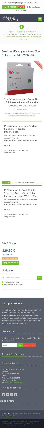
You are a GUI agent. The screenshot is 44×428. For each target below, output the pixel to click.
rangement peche (18, 423)
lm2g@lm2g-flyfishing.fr (15, 382)
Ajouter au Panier (10, 263)
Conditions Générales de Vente (21, 413)
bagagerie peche (7, 423)
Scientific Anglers (22, 109)
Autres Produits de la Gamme (23, 182)
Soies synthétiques (30, 32)
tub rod (23, 425)
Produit (6, 182)
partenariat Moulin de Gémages (19, 421)
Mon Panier (13, 7)
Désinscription (29, 345)
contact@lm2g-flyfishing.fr (14, 3)
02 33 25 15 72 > (31, 3)
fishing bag (6, 425)
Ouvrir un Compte (33, 7)
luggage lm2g (29, 423)
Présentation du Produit (11, 282)
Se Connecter (21, 11)
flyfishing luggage (34, 421)
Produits (19, 32)
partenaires (5, 421)
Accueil (11, 32)
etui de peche (14, 425)
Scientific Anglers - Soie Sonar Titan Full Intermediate (24, 34)
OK (39, 278)
